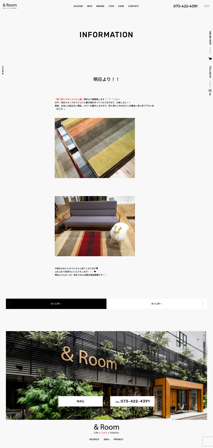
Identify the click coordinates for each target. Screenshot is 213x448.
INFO (89, 6)
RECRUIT (94, 439)
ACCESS (78, 6)
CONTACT (133, 6)
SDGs (107, 439)
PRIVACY (119, 439)
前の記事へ (56, 303)
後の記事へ (156, 303)
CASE (121, 6)
